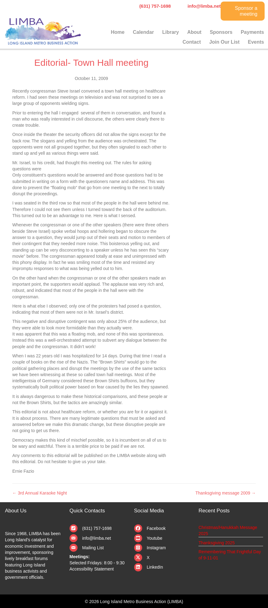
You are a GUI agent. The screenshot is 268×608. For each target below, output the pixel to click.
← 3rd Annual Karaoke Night (39, 493)
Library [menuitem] (170, 32)
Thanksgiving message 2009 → (225, 493)
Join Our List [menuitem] (224, 42)
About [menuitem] (194, 32)
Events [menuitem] (256, 42)
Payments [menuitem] (252, 32)
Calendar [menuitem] (143, 32)
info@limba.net (96, 538)
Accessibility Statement (92, 568)
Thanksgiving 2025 (216, 542)
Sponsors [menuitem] (221, 32)
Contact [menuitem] (191, 42)
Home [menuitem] (117, 32)
